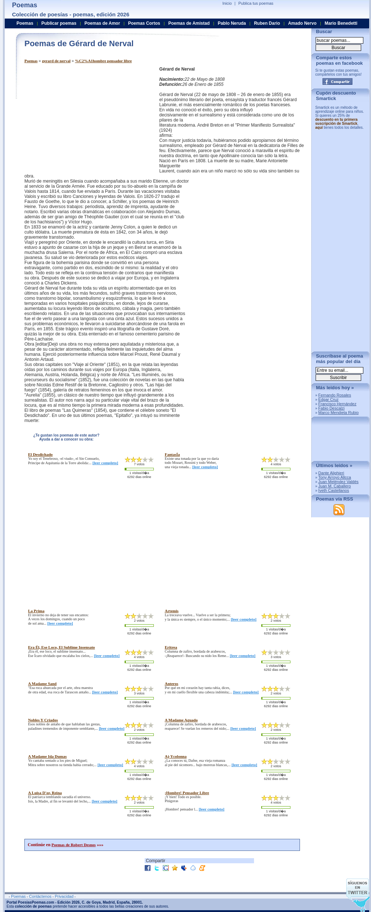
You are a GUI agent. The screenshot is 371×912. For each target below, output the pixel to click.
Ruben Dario (267, 23)
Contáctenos (40, 896)
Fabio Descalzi (331, 408)
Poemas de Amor (102, 23)
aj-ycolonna (176, 756)
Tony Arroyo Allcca (334, 477)
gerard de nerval (56, 61)
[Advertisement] (85, 117)
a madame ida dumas (47, 756)
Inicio (227, 3)
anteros (171, 683)
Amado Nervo (302, 23)
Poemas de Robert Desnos (73, 845)
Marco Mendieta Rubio (338, 412)
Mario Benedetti (341, 23)
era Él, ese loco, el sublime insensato (61, 647)
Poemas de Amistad (189, 23)
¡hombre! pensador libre (187, 792)
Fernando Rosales (334, 395)
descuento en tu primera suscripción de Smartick (336, 122)
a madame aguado (181, 720)
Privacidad (64, 896)
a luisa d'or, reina (45, 792)
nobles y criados (43, 720)
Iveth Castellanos (333, 490)
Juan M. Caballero (334, 486)
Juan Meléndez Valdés (338, 481)
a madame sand (42, 683)
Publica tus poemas (255, 3)
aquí (319, 128)
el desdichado (40, 454)
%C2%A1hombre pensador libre (103, 61)
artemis (172, 611)
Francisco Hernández (337, 404)
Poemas (31, 61)
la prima (36, 611)
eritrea (171, 647)
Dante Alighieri (331, 473)
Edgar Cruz (328, 399)
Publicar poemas (59, 23)
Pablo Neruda (232, 23)
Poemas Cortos (144, 23)
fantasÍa (172, 454)
